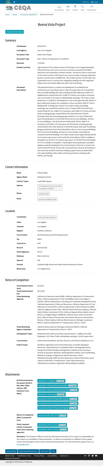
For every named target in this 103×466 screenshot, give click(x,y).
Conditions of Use (24, 456)
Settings (94, 2)
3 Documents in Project (14, 32)
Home (7, 15)
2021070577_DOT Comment (52, 425)
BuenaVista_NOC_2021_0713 (52, 416)
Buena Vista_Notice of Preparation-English (58, 408)
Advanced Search (92, 7)
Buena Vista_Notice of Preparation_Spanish (58, 404)
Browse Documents (12, 459)
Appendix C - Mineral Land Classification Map (58, 390)
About (68, 7)
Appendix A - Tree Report (51, 381)
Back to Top (9, 456)
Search (82, 7)
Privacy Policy (39, 456)
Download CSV (11, 451)
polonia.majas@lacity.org (47, 200)
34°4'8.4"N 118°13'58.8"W (47, 218)
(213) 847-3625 (44, 194)
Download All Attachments (28, 451)
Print (53, 451)
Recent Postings (59, 7)
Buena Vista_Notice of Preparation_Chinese (58, 399)
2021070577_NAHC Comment (53, 430)
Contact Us (85, 2)
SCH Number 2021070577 (28, 15)
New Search (45, 451)
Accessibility (52, 456)
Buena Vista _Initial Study (51, 395)
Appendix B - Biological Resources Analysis (58, 386)
